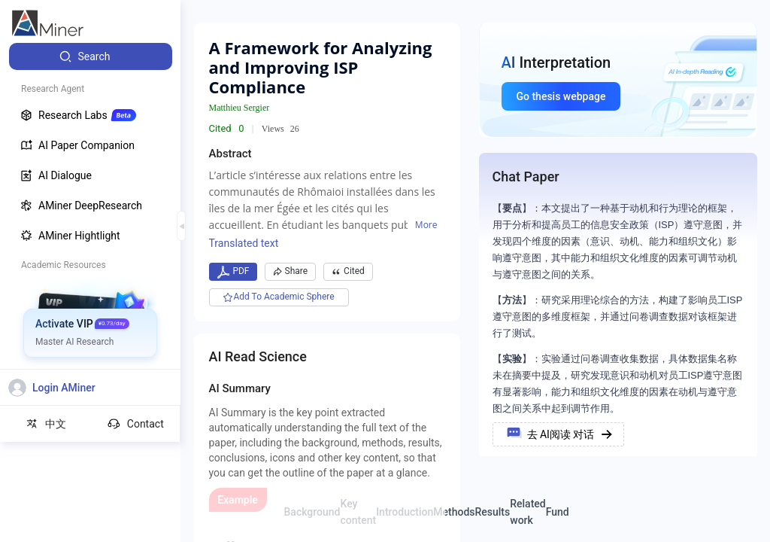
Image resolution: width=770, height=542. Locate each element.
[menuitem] (90, 56)
